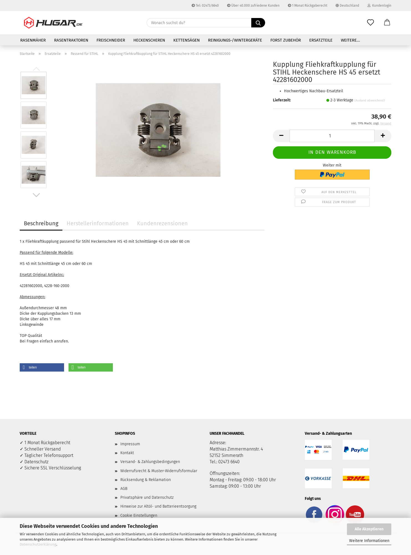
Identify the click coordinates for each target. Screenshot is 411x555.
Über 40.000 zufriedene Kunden (253, 5)
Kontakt (127, 453)
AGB (123, 488)
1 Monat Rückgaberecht (307, 5)
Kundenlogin (379, 5)
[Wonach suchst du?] (258, 22)
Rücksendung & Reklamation (145, 479)
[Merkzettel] (370, 22)
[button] (387, 22)
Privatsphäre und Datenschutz (147, 497)
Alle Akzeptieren (369, 529)
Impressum (130, 444)
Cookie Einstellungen (138, 515)
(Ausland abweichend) (369, 100)
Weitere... (350, 40)
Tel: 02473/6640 (205, 5)
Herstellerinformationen (98, 223)
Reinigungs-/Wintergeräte (235, 40)
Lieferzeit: (282, 100)
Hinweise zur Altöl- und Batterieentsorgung (158, 506)
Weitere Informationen (369, 540)
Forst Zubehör (285, 40)
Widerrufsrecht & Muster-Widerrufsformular (158, 471)
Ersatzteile (321, 40)
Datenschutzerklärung (38, 544)
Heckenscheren (149, 40)
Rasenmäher (33, 40)
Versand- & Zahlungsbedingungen (150, 461)
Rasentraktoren (71, 40)
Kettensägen (186, 40)
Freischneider (111, 40)
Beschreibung (41, 223)
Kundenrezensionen (162, 223)
